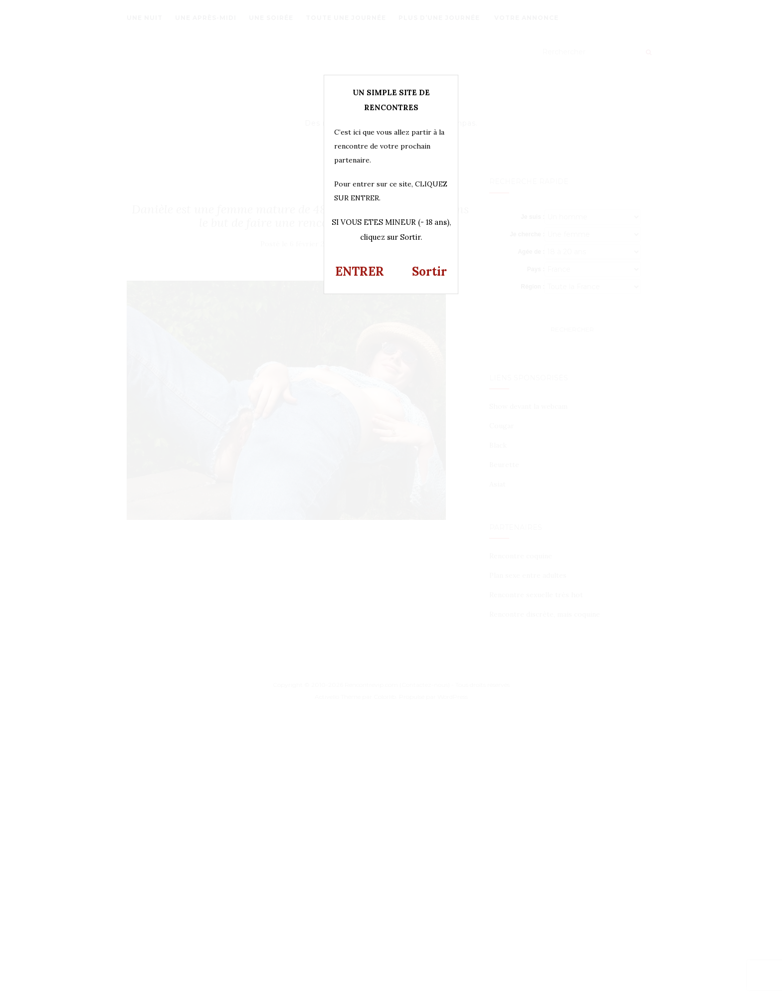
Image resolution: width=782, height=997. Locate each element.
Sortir (429, 271)
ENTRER (359, 271)
